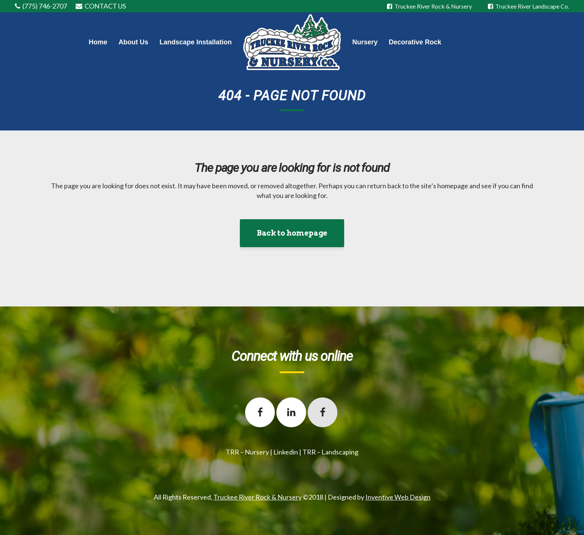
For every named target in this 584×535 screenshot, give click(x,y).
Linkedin (285, 452)
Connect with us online (292, 356)
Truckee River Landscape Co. (528, 6)
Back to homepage (292, 233)
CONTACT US (105, 6)
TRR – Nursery (247, 452)
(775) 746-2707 (44, 6)
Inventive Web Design (398, 497)
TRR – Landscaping (330, 452)
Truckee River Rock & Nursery (430, 6)
